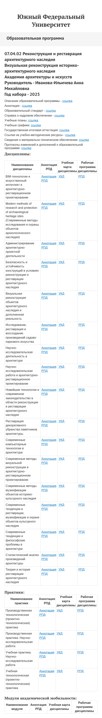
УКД (61, 176)
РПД (81, 176)
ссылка (67, 101)
